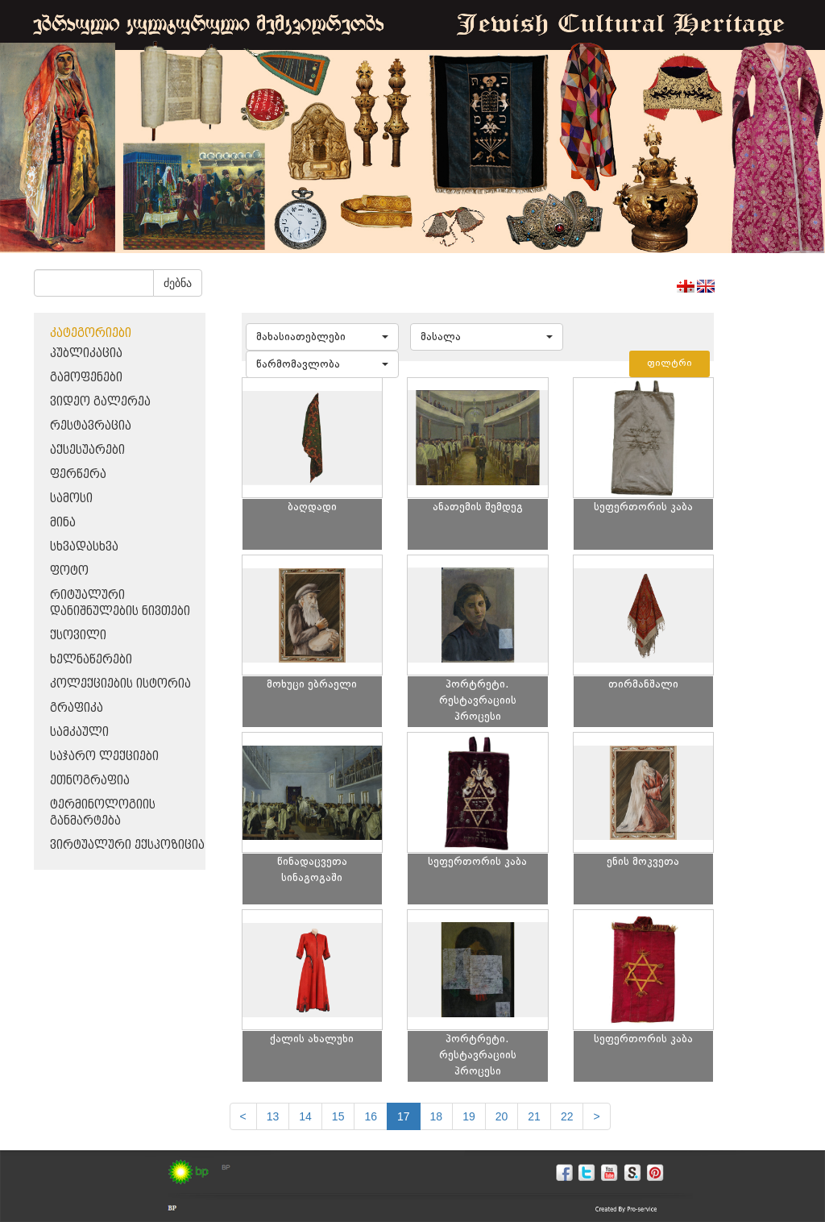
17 (403, 1116)
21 (534, 1116)
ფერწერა (78, 474)
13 (273, 1116)
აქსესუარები (87, 450)
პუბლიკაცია (86, 353)
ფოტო (69, 571)
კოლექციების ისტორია (120, 684)
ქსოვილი (78, 635)
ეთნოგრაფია (90, 781)
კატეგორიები (90, 333)
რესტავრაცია (90, 426)
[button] (322, 337)
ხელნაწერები (91, 660)
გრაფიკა (76, 708)
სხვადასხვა (84, 547)
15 (338, 1116)
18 (436, 1116)
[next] (596, 1116)
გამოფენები (86, 377)
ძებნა (178, 282)
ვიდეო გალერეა (100, 402)
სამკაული (79, 732)
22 (567, 1116)
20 (501, 1116)
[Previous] (243, 1116)
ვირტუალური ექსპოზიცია (127, 845)
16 (370, 1116)
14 (305, 1116)
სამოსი (71, 498)
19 (468, 1116)
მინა (63, 523)
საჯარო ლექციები (104, 756)
